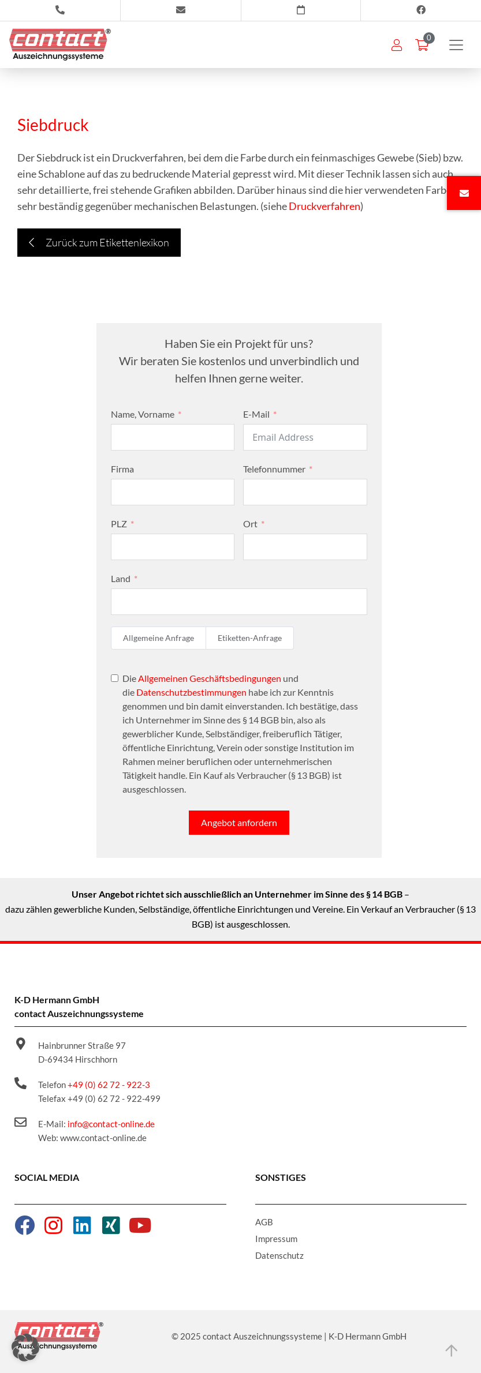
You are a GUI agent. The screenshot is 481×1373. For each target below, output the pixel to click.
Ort (250, 523)
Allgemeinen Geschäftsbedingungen (209, 678)
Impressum (276, 1238)
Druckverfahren (324, 206)
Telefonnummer (274, 468)
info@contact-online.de (111, 1124)
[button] (25, 1347)
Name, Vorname (142, 413)
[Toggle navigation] (456, 45)
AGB (264, 1222)
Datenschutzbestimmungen (191, 691)
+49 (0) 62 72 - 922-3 (109, 1084)
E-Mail (256, 413)
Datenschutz (279, 1255)
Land (120, 578)
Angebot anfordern (239, 822)
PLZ (119, 523)
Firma (122, 468)
